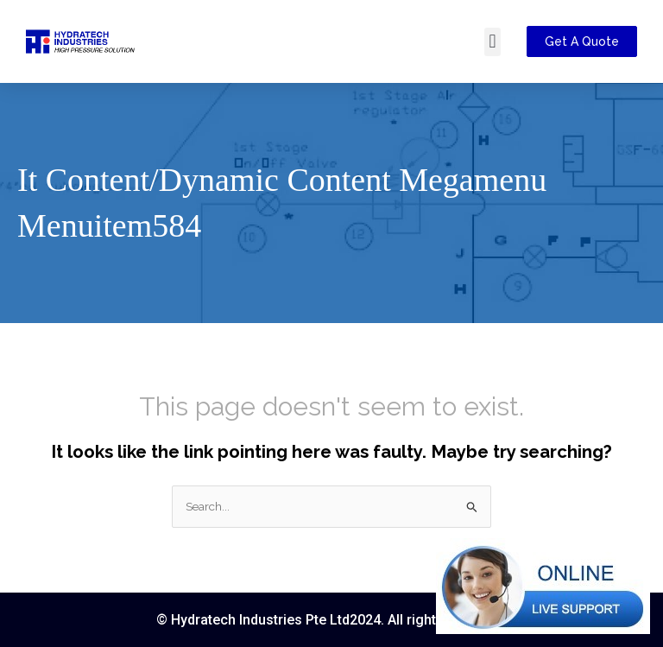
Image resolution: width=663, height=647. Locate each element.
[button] (492, 42)
